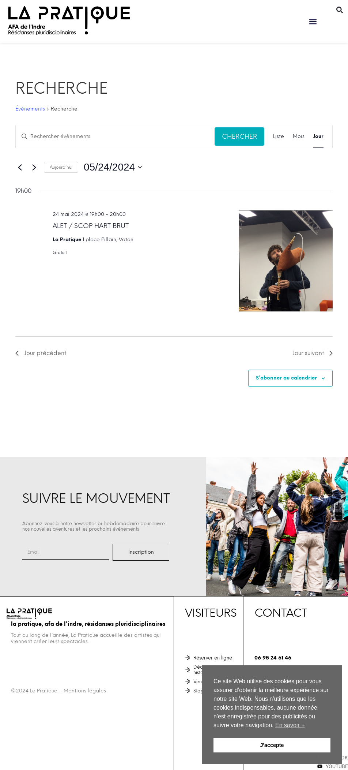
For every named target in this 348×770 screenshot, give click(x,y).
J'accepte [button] (272, 745)
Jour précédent (40, 353)
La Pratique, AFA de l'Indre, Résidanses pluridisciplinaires (88, 624)
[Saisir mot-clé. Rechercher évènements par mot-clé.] (115, 136)
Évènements (30, 109)
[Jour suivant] (34, 167)
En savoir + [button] (289, 725)
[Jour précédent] (19, 167)
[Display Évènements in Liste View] (278, 136)
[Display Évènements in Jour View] (318, 136)
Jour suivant (312, 353)
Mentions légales (85, 691)
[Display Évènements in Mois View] (298, 136)
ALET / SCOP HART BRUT (91, 225)
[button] (313, 21)
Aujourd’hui (61, 167)
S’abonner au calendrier (286, 378)
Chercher (239, 136)
